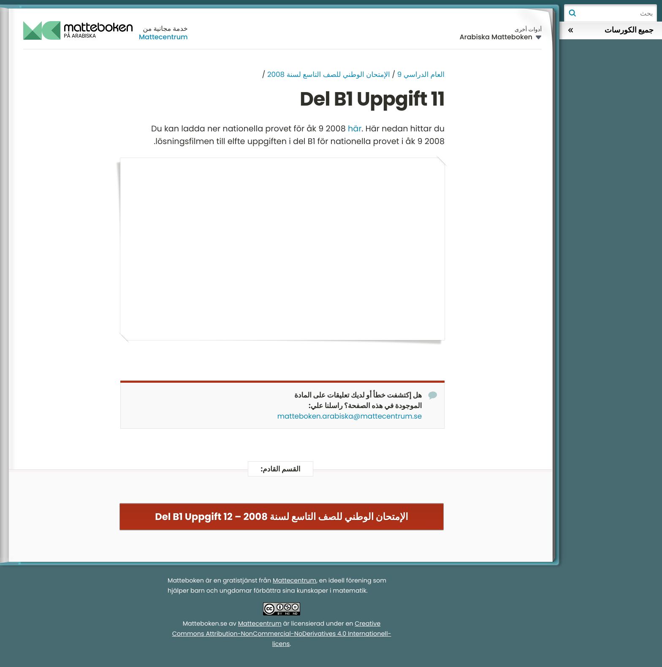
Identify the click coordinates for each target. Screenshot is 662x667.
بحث (572, 13)
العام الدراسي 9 (421, 74)
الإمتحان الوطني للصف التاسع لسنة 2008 (328, 74)
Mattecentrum (163, 37)
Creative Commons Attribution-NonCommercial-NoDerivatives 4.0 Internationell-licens (281, 634)
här (354, 128)
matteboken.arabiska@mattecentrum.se (349, 416)
